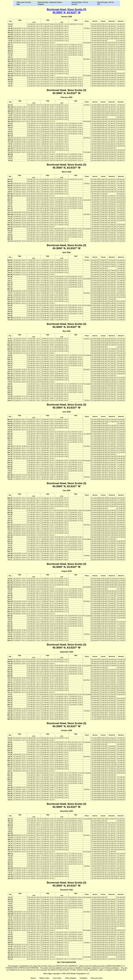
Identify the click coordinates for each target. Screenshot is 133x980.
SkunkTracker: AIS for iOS (105, 3)
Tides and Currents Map (24, 3)
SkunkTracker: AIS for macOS (79, 3)
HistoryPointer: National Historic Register (50, 3)
